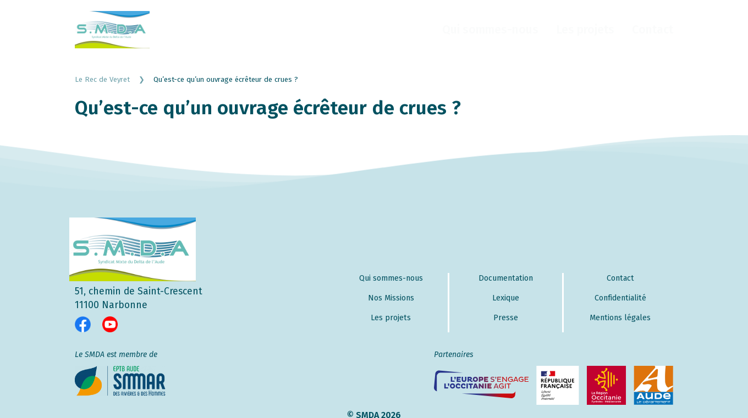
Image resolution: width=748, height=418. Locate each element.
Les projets (585, 30)
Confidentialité (620, 298)
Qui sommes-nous (490, 30)
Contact (652, 30)
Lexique (505, 298)
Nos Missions (391, 298)
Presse (505, 317)
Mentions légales (620, 317)
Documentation (506, 278)
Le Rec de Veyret (114, 79)
